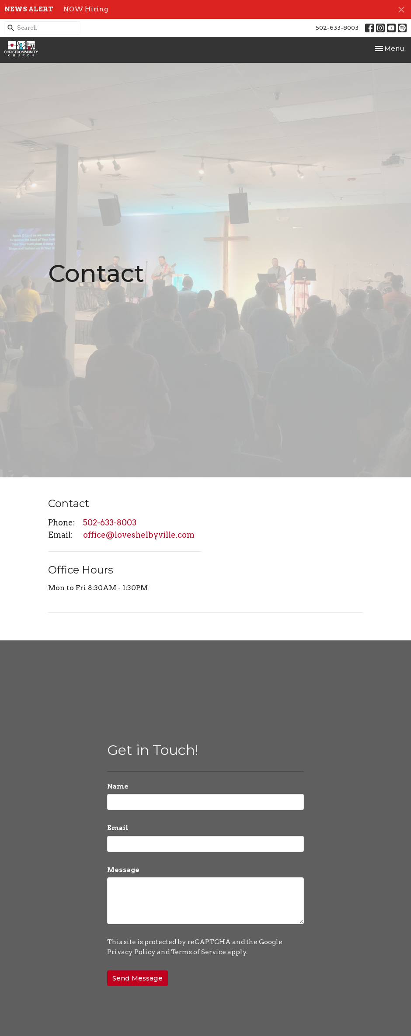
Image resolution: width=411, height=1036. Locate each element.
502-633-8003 (337, 27)
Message (123, 870)
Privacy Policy (131, 952)
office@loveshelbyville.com (139, 534)
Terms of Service (198, 952)
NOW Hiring (85, 9)
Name (118, 786)
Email (118, 828)
